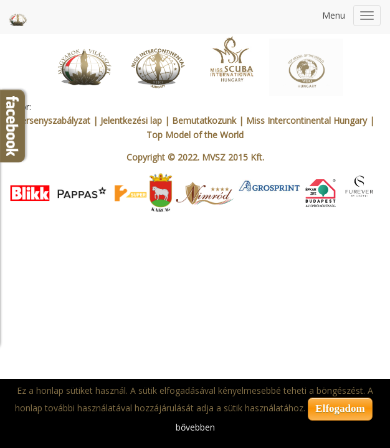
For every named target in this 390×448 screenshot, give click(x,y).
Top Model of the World (195, 135)
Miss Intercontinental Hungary (306, 120)
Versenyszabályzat (53, 120)
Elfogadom (339, 408)
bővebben (195, 427)
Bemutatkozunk (204, 120)
